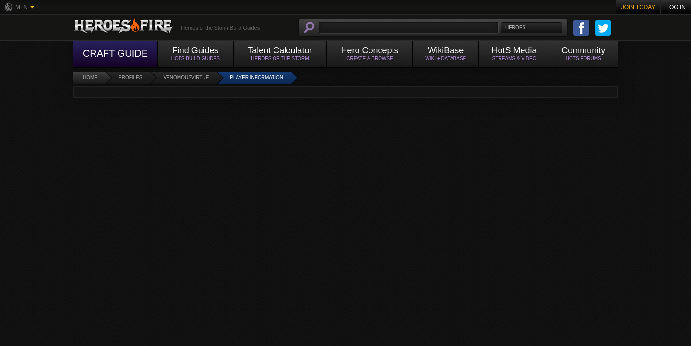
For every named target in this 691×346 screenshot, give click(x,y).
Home (90, 77)
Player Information (256, 77)
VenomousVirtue (186, 77)
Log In (676, 7)
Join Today (638, 7)
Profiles (130, 77)
